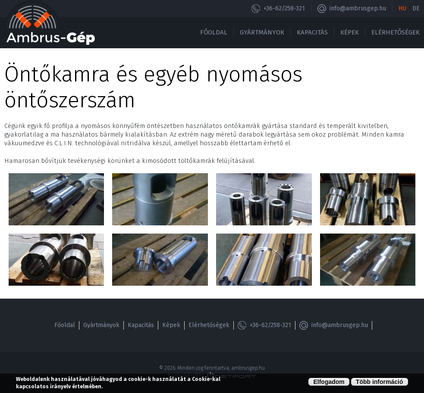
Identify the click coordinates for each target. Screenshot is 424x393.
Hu (402, 8)
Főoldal (213, 32)
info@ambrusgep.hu (358, 8)
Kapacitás (312, 32)
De (416, 8)
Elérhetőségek (395, 32)
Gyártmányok (262, 32)
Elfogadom (328, 381)
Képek (349, 32)
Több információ (379, 381)
